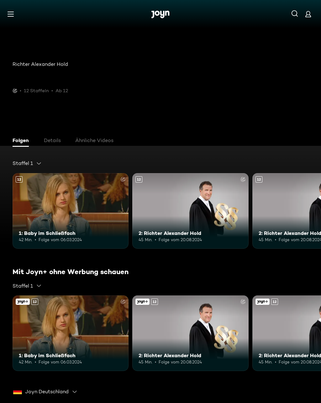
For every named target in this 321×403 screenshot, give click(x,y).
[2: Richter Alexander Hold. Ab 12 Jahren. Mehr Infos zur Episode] (190, 211)
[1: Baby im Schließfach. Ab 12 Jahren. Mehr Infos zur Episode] (71, 211)
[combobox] (27, 163)
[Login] (308, 13)
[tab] (22, 141)
